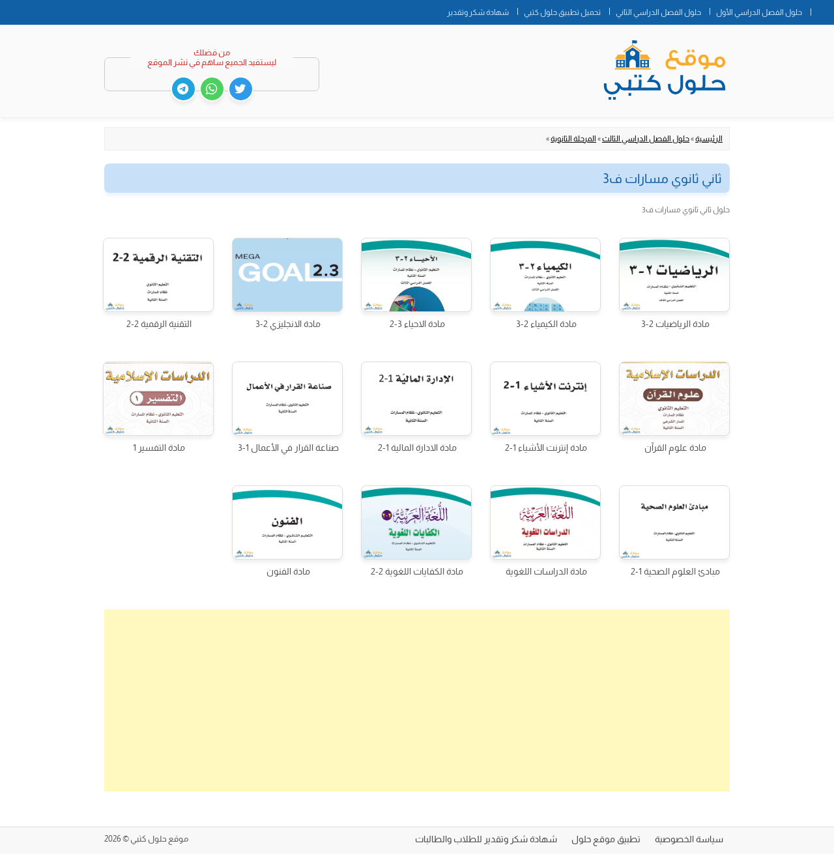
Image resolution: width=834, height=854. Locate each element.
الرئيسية (709, 138)
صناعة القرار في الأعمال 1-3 (288, 447)
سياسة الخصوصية (689, 839)
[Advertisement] (417, 700)
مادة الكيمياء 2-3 (546, 324)
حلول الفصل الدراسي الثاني (658, 12)
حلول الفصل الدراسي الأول (759, 12)
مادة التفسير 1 (159, 447)
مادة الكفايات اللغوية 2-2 (417, 571)
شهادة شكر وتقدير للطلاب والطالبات (486, 839)
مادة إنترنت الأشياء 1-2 (546, 447)
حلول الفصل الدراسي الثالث (645, 138)
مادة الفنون (288, 571)
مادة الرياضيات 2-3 (675, 324)
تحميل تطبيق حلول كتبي (562, 12)
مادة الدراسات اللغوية (546, 571)
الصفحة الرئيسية (822, 9)
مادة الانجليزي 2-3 (288, 324)
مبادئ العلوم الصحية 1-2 (675, 571)
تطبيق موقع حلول (605, 839)
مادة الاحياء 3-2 (417, 324)
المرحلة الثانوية (573, 138)
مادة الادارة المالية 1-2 (417, 447)
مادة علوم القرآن (675, 447)
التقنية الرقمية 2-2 (159, 324)
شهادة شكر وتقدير (478, 12)
